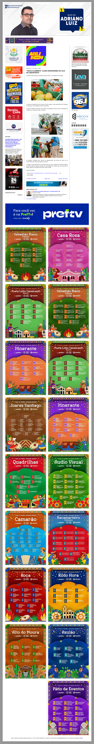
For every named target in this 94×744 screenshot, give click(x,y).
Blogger (81, 738)
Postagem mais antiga (62, 178)
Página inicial (47, 178)
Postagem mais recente (31, 178)
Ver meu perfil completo (31, 198)
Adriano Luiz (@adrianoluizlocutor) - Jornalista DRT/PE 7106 (47, 191)
